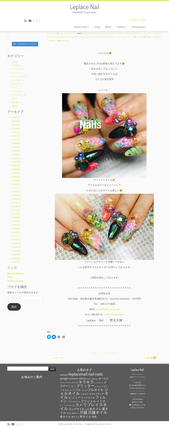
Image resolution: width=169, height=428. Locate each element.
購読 (14, 306)
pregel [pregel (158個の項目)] (64, 378)
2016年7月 (16, 262)
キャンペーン (17, 72)
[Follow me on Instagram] (40, 21)
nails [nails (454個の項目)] (99, 374)
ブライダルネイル (19, 95)
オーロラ (123, 33)
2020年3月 (16, 147)
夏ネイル (138, 37)
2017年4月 (16, 228)
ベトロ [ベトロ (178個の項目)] (101, 401)
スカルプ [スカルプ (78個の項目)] (84, 394)
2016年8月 (16, 258)
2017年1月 (16, 240)
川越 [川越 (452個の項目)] (83, 412)
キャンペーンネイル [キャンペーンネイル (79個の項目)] (69, 382)
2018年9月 (16, 165)
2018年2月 (16, 191)
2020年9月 (16, 132)
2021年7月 (16, 125)
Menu (108, 26)
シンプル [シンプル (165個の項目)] (75, 390)
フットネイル (17, 91)
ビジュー (91, 37)
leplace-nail (64, 41)
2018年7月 (16, 173)
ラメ (107, 37)
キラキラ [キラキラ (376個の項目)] (86, 381)
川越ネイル (151, 37)
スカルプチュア (18, 84)
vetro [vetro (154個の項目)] (82, 378)
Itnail (10, 277)
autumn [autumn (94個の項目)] (64, 374)
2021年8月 (16, 121)
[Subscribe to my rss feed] (26, 21)
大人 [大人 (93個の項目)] (69, 412)
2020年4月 (16, 143)
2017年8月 (16, 214)
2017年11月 (16, 202)
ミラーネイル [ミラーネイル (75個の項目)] (69, 405)
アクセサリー (17, 65)
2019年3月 (16, 154)
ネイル (14, 87)
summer (103, 33)
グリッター (152, 33)
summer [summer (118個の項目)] (73, 378)
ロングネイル (129, 37)
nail (92, 33)
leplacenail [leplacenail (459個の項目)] (78, 374)
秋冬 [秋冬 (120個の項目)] (94, 416)
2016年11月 (16, 247)
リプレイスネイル (116, 37)
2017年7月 (16, 217)
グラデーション (141, 33)
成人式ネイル (17, 102)
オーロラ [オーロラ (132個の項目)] (103, 378)
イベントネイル (18, 69)
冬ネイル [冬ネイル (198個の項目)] (96, 409)
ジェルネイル (56, 37)
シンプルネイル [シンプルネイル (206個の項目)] (92, 390)
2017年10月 (16, 206)
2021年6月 (16, 128)
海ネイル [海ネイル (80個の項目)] (75, 416)
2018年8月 (16, 169)
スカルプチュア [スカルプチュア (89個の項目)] (96, 393)
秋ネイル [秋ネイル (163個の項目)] (85, 416)
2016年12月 (16, 243)
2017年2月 (16, 236)
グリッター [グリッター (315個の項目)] (85, 385)
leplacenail (86, 33)
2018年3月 (16, 188)
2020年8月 (16, 136)
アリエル (116, 33)
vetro (110, 33)
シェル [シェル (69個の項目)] (97, 386)
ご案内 (14, 61)
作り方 (14, 98)
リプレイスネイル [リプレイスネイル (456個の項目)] (83, 406)
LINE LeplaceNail (114, 314)
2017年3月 (16, 232)
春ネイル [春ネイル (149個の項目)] (65, 416)
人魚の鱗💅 (151, 357)
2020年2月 (16, 151)
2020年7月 (16, 139)
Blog (97, 26)
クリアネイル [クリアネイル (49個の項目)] (99, 383)
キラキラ (131, 33)
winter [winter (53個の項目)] (88, 379)
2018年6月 (16, 177)
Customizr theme (104, 424)
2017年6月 (16, 221)
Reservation (138, 26)
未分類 (14, 106)
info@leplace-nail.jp (108, 309)
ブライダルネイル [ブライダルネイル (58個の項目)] (74, 401)
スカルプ (65, 37)
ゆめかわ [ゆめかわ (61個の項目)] (94, 379)
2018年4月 (16, 184)
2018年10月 (16, 162)
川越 (144, 37)
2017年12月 (16, 199)
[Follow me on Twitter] (34, 21)
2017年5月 (16, 225)
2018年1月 (16, 195)
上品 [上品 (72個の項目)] (87, 409)
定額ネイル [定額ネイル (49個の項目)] (75, 413)
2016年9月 (16, 254)
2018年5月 (16, 180)
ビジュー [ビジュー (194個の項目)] (75, 397)
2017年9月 (16, 210)
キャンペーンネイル (19, 76)
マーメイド (100, 37)
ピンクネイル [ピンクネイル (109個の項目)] (88, 397)
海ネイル (54, 41)
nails (97, 33)
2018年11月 (16, 158)
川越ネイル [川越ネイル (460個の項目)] (97, 412)
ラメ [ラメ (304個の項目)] (79, 404)
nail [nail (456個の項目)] (91, 374)
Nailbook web (15, 281)
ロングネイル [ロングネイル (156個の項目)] (76, 409)
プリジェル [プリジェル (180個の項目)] (88, 401)
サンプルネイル (18, 80)
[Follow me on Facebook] (37, 21)
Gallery (122, 26)
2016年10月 (16, 251)
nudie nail (57, 357)
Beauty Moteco (15, 273)
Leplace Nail (81, 26)
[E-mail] (31, 21)
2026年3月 (16, 117)
